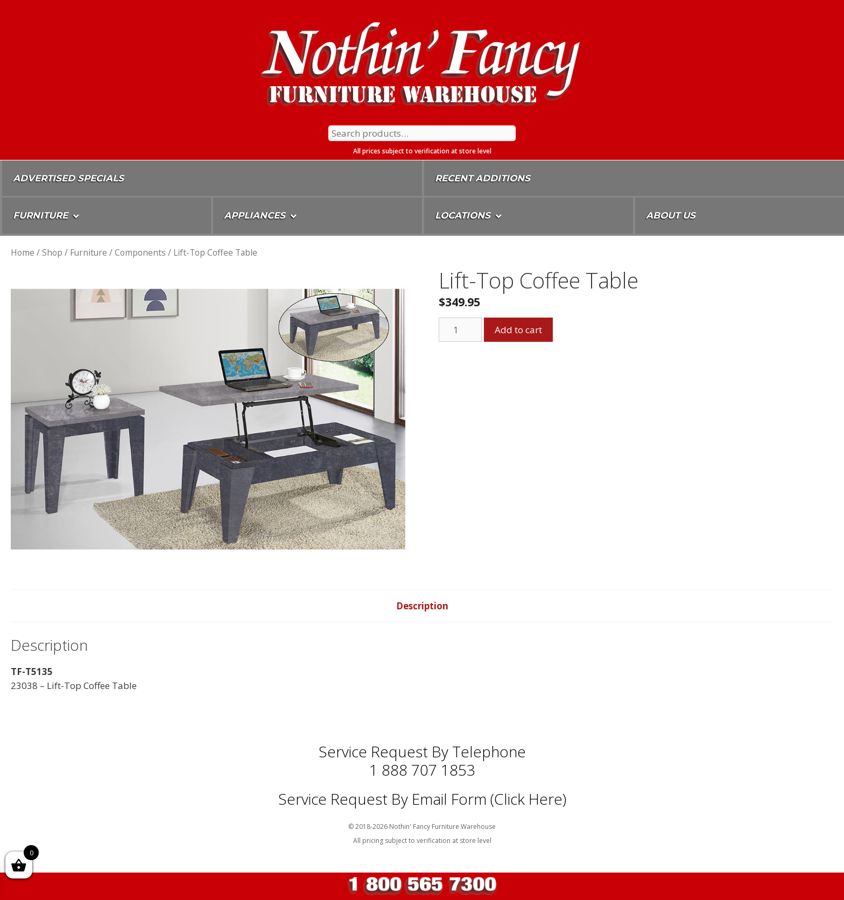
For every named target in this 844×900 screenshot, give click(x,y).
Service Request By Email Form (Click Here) (422, 799)
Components (140, 252)
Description (422, 606)
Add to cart (518, 330)
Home (22, 252)
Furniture (88, 252)
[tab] (422, 606)
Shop (52, 252)
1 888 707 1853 (422, 770)
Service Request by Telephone (422, 751)
